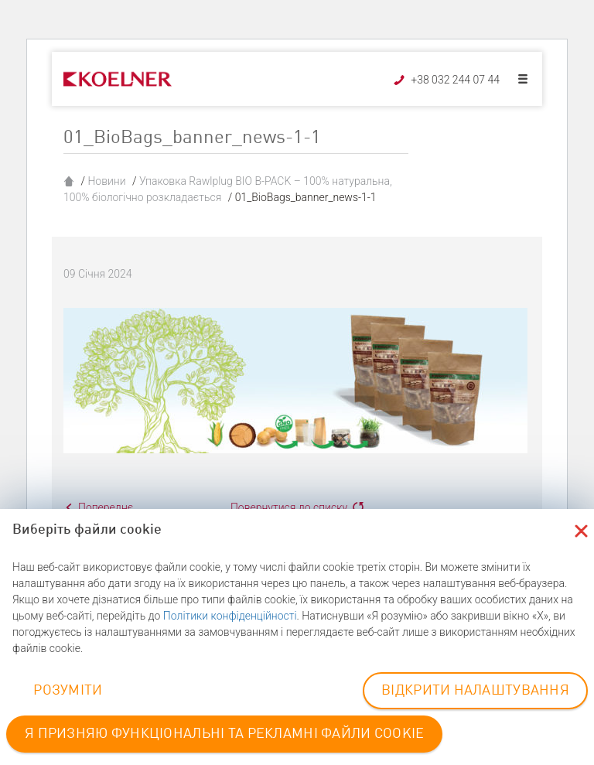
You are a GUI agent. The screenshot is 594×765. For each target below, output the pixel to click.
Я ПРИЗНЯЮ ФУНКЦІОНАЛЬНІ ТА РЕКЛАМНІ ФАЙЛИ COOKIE (224, 734)
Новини (106, 181)
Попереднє (105, 507)
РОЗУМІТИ (67, 691)
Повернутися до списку (288, 507)
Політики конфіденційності (230, 616)
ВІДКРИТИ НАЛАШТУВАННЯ (475, 691)
